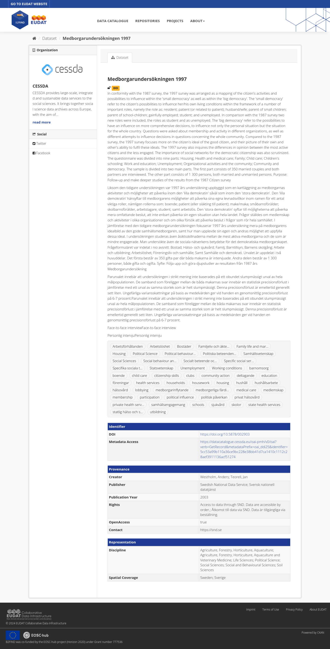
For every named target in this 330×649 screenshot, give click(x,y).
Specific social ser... (239, 360)
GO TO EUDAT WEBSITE (29, 4)
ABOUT (197, 20)
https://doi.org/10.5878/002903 (225, 434)
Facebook (41, 153)
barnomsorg (259, 368)
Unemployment (192, 368)
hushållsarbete (266, 382)
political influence (180, 397)
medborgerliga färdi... (212, 390)
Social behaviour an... (159, 360)
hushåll (241, 382)
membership (123, 397)
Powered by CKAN (313, 633)
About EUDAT (318, 609)
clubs (190, 375)
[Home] (34, 38)
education (269, 375)
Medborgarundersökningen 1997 (97, 38)
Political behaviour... (180, 353)
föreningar (121, 382)
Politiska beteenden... (219, 353)
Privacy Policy (294, 609)
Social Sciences (124, 360)
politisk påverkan (214, 397)
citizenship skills (166, 375)
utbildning (158, 411)
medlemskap (273, 390)
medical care (246, 390)
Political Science (145, 353)
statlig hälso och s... (128, 411)
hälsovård (120, 390)
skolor (236, 404)
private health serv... (128, 404)
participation (150, 397)
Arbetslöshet (160, 346)
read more (42, 122)
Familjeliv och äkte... (214, 346)
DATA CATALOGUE (112, 20)
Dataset (49, 38)
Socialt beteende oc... (200, 360)
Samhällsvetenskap (258, 353)
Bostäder (184, 346)
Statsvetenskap (161, 368)
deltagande (245, 375)
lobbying (141, 390)
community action (215, 375)
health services (147, 382)
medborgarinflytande (172, 390)
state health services (264, 404)
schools (198, 404)
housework (200, 382)
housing (223, 382)
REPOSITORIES (147, 20)
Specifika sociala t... (127, 368)
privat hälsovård (247, 397)
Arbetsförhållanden (128, 346)
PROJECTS (175, 20)
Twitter (39, 143)
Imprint (250, 609)
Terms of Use (270, 609)
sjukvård (217, 404)
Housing (119, 353)
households (176, 382)
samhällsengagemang (168, 404)
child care (139, 375)
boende (119, 375)
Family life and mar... (252, 346)
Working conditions (227, 368)
